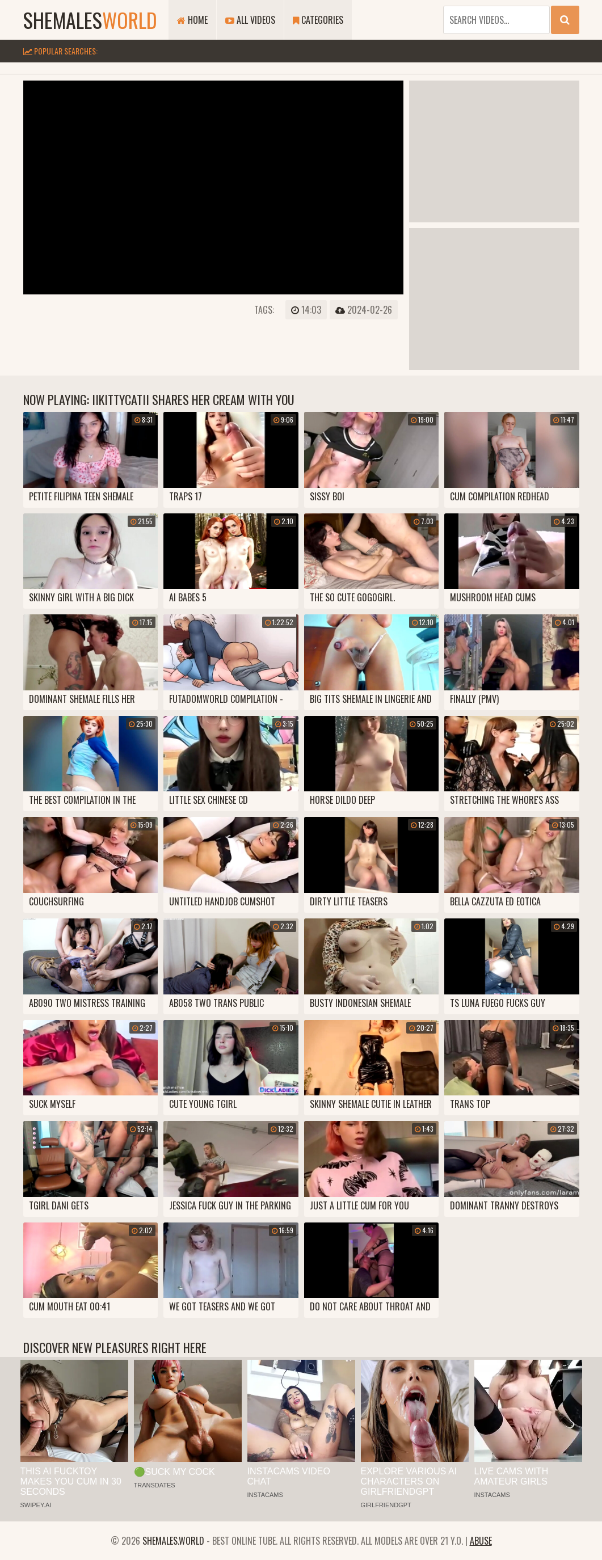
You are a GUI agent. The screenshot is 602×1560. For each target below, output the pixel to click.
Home (192, 20)
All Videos (250, 20)
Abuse (481, 1541)
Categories (318, 20)
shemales (90, 20)
